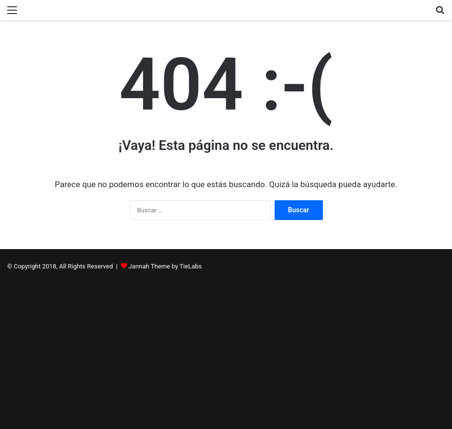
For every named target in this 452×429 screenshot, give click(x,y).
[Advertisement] (226, 346)
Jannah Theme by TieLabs (165, 266)
